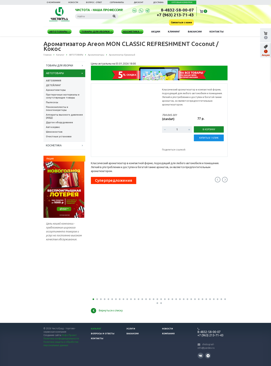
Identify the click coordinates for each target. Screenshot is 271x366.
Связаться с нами (181, 22)
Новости (73, 2)
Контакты (216, 31)
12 (135, 299)
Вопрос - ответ (94, 2)
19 (161, 299)
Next (225, 179)
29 (198, 299)
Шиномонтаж (54, 132)
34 (217, 299)
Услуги (130, 329)
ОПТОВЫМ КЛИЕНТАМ (181, 2)
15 (146, 299)
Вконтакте (200, 355)
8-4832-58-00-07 (177, 10)
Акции (155, 31)
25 (183, 299)
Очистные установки (59, 136)
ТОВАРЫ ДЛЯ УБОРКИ (59, 65)
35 (221, 299)
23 (176, 299)
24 (180, 299)
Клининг (174, 31)
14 (142, 299)
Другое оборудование (59, 122)
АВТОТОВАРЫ (55, 73)
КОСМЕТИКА (54, 145)
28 (195, 299)
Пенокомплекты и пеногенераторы (57, 108)
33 (214, 299)
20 (165, 299)
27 (191, 299)
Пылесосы (52, 102)
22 (172, 299)
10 (127, 299)
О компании (53, 2)
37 (157, 303)
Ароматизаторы (56, 90)
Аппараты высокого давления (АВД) (64, 116)
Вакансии (195, 31)
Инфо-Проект (69, 335)
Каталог (96, 329)
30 (202, 299)
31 (206, 299)
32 (210, 299)
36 (225, 299)
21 (168, 299)
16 (150, 299)
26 (187, 299)
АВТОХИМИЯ (53, 80)
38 (161, 303)
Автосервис (53, 127)
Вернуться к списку (107, 310)
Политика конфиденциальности (61, 338)
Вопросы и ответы (102, 333)
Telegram (208, 355)
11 (131, 299)
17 (153, 299)
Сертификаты (117, 2)
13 (138, 299)
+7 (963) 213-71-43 (175, 14)
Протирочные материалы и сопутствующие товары (62, 96)
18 (157, 299)
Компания (168, 333)
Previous (217, 179)
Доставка (158, 2)
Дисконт (138, 2)
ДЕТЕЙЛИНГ (53, 85)
